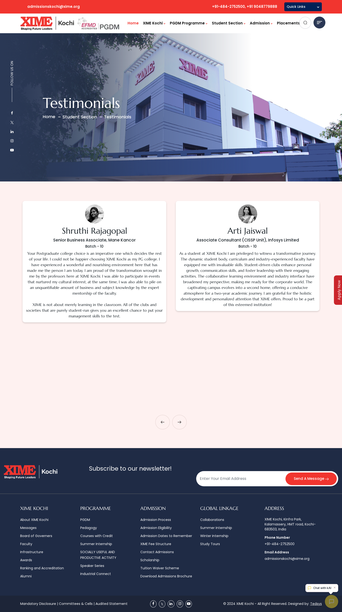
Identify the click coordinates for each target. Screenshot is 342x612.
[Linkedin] (170, 604)
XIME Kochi (154, 23)
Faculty (26, 544)
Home (133, 23)
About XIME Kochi (34, 519)
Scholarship (149, 560)
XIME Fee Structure (155, 544)
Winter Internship (214, 535)
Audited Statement (111, 603)
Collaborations (212, 519)
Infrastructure (31, 552)
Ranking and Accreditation (42, 568)
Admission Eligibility (156, 527)
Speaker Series (92, 565)
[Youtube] (188, 604)
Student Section (229, 23)
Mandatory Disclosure (38, 603)
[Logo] (71, 23)
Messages (28, 527)
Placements (290, 23)
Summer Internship (96, 544)
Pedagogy (88, 527)
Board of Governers (36, 535)
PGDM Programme (189, 23)
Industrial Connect (95, 573)
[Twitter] (162, 604)
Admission (261, 23)
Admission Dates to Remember (166, 535)
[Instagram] (179, 604)
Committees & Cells (76, 603)
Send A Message (310, 478)
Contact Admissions (157, 552)
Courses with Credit (96, 535)
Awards (26, 560)
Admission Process (155, 519)
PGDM (85, 519)
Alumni (26, 576)
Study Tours (210, 544)
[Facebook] (153, 604)
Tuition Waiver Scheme (159, 568)
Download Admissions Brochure (166, 576)
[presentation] (162, 422)
